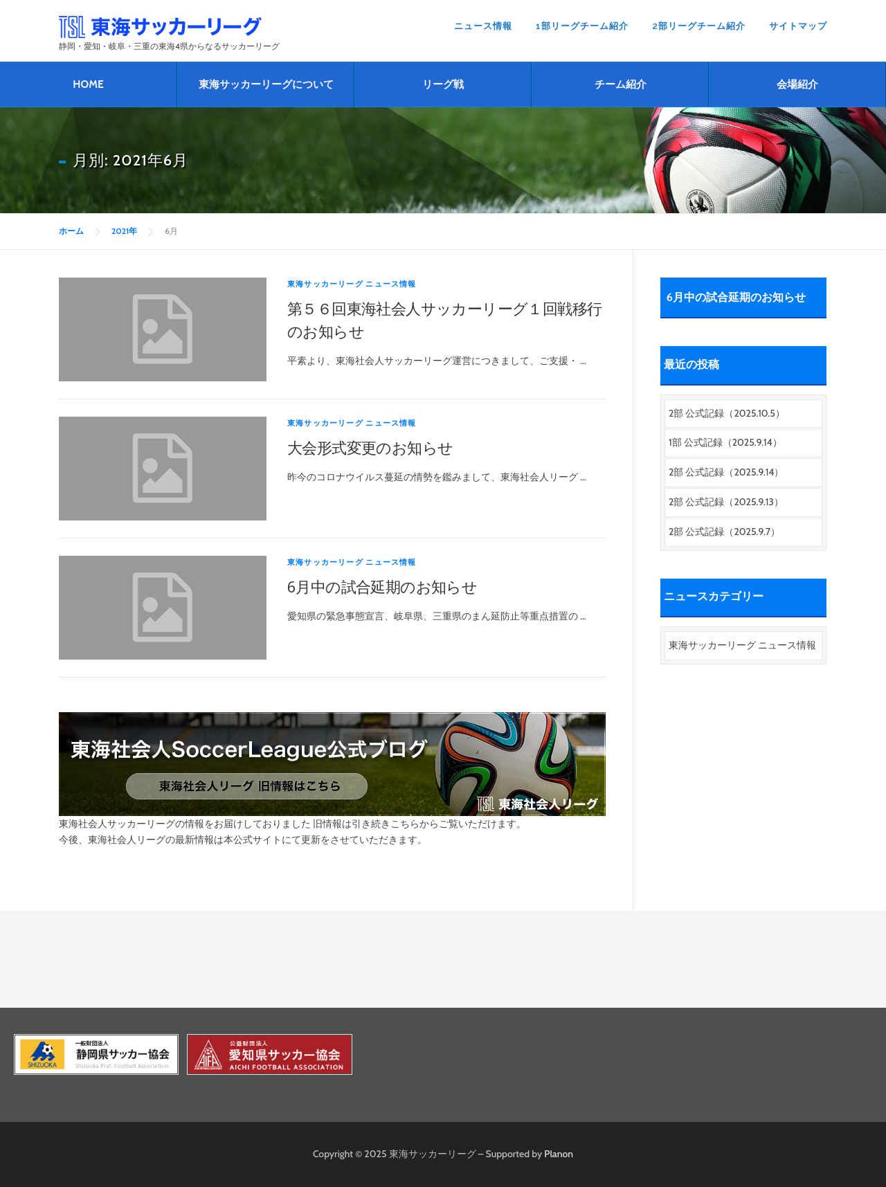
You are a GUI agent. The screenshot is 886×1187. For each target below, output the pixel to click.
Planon (558, 1154)
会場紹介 (797, 84)
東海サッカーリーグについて (266, 84)
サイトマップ (798, 26)
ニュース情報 (483, 26)
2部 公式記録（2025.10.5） (727, 413)
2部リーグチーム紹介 (698, 26)
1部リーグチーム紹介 (582, 26)
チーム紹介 (621, 84)
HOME (88, 84)
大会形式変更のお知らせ (370, 447)
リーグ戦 (443, 84)
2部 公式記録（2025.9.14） (726, 472)
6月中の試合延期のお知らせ (382, 586)
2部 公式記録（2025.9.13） (726, 502)
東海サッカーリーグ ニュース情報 (352, 284)
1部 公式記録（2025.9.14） (725, 442)
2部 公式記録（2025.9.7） (724, 531)
